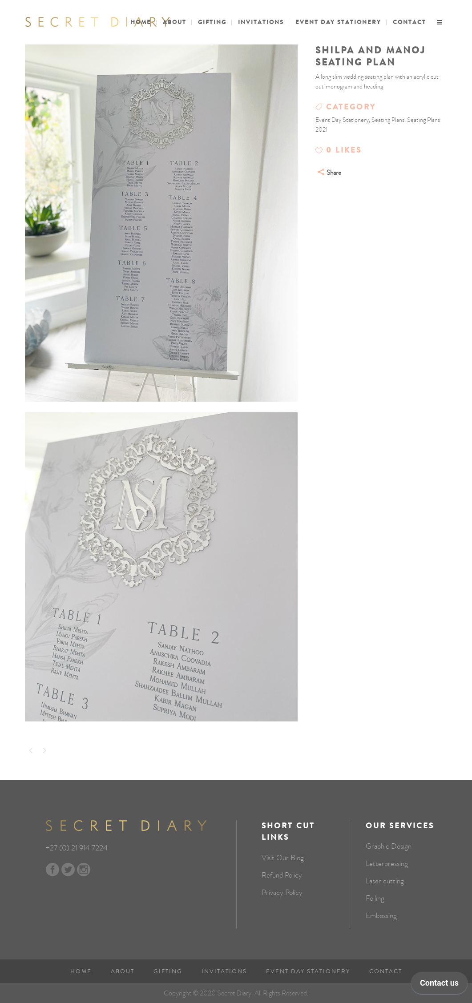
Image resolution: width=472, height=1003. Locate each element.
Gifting (167, 971)
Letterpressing (387, 864)
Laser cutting (385, 881)
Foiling (375, 898)
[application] (439, 985)
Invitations (224, 971)
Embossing (381, 916)
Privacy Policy (282, 893)
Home (81, 971)
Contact (385, 971)
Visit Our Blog (283, 858)
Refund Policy (282, 875)
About (122, 971)
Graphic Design (388, 846)
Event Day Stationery (308, 971)
